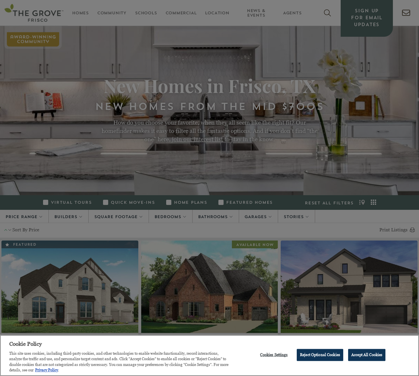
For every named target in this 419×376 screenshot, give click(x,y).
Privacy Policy (46, 370)
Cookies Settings (274, 354)
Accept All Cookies (366, 354)
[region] (209, 355)
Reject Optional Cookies (320, 354)
